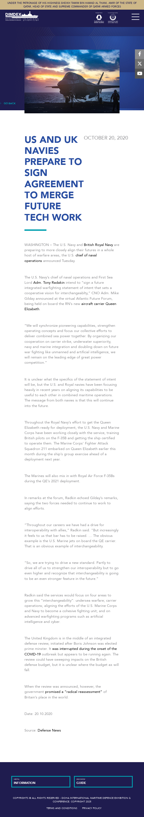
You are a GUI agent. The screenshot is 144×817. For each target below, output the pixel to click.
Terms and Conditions (61, 808)
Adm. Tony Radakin (49, 282)
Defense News (49, 730)
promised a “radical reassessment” (73, 691)
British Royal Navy (99, 244)
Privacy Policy (91, 808)
